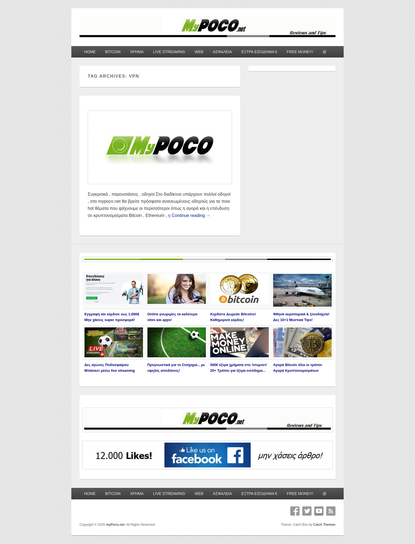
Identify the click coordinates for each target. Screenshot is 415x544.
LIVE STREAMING (169, 52)
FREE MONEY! (300, 52)
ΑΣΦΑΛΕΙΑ (222, 52)
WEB (199, 52)
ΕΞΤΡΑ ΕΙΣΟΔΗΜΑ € (259, 52)
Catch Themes (324, 525)
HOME (90, 52)
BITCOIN (113, 52)
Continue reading (191, 215)
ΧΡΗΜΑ (137, 52)
